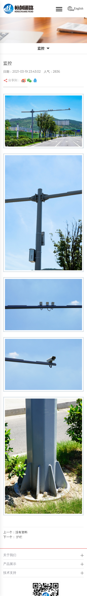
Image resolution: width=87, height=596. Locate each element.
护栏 (19, 537)
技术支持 (9, 572)
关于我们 (9, 555)
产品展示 (9, 564)
